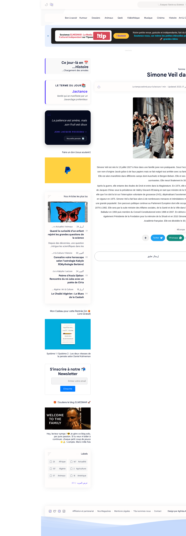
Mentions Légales (81, 525)
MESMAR (156, 4)
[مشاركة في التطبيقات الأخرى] (104, 251)
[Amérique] (37, 489)
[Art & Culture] (144, 17)
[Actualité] (19, 240)
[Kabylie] (20, 285)
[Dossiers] (55, 17)
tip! (60, 35)
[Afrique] (16, 475)
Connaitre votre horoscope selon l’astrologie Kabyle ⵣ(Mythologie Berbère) (28, 274)
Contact (116, 525)
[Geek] (79, 17)
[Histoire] (131, 17)
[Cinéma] (119, 17)
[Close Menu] (7, 36)
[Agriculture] (37, 482)
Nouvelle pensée (34, 152)
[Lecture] (27, 285)
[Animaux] (68, 17)
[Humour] (42, 17)
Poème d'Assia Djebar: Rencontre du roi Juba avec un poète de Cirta (26, 293)
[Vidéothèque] (92, 17)
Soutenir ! (80, 36)
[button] (10, 4)
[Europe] (139, 243)
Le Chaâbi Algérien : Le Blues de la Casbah (26, 309)
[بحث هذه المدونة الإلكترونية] (122, 5)
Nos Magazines (63, 525)
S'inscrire (26, 402)
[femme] (152, 243)
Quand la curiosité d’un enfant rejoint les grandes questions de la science (25, 248)
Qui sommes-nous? (101, 525)
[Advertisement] (87, 59)
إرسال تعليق (112, 270)
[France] (165, 243)
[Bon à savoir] (30, 17)
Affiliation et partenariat (42, 525)
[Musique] (107, 17)
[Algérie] (16, 303)
